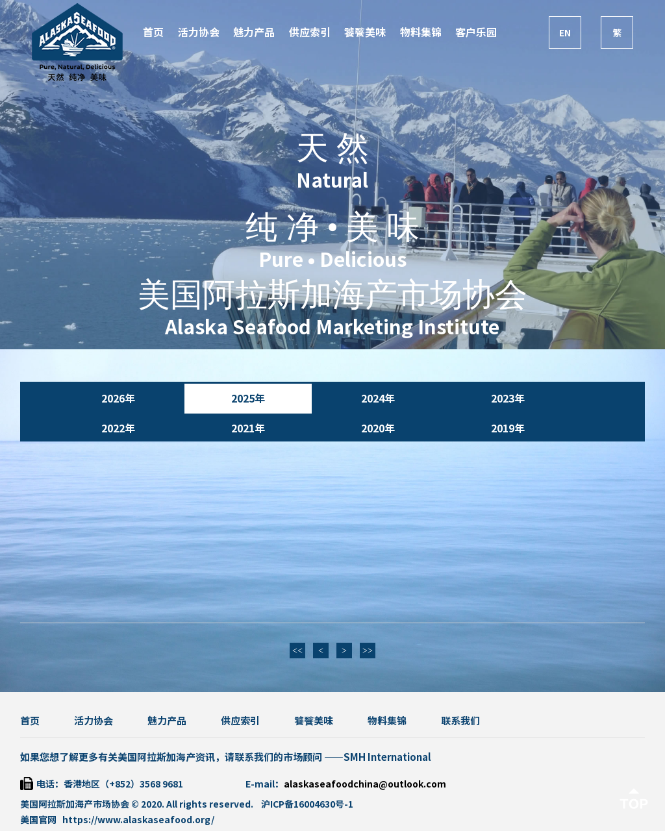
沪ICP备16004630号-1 (307, 804)
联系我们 (460, 721)
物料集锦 (421, 32)
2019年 (508, 428)
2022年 (118, 428)
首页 (153, 32)
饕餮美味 (365, 32)
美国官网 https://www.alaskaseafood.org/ (117, 820)
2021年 (248, 428)
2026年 (118, 398)
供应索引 (310, 32)
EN (565, 33)
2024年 (378, 398)
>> (367, 651)
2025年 (248, 398)
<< (297, 651)
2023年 (508, 398)
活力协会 (199, 32)
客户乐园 (476, 32)
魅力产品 (254, 32)
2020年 (378, 428)
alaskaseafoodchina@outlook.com (365, 784)
